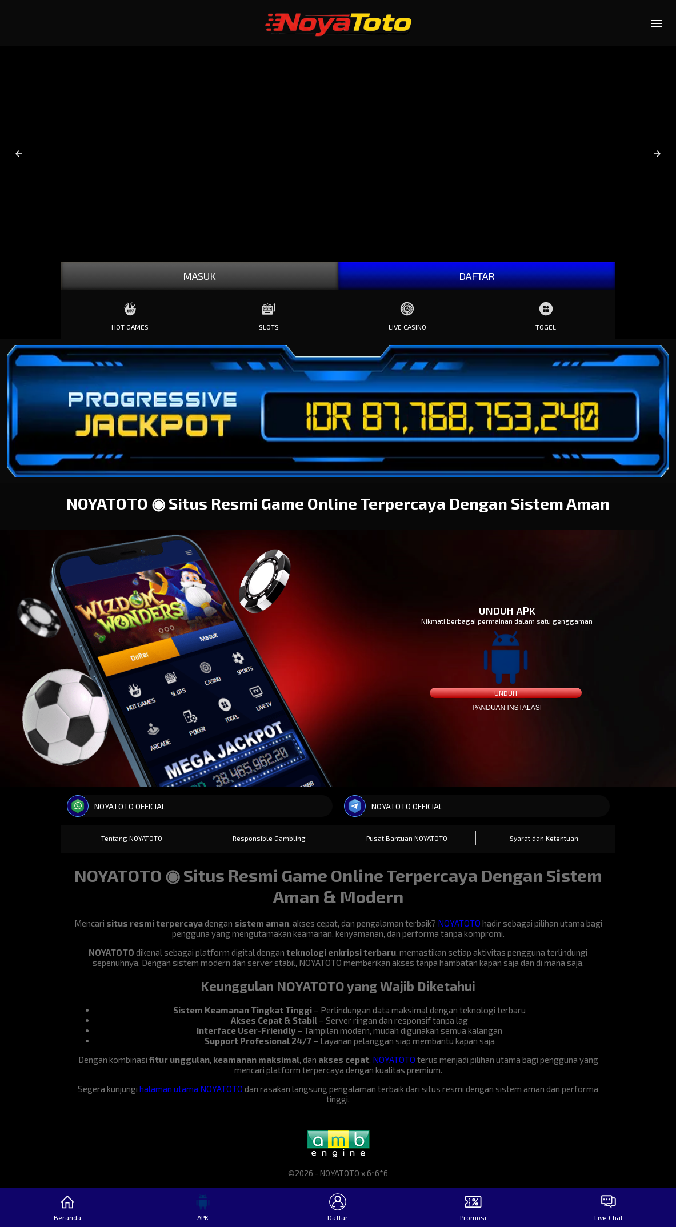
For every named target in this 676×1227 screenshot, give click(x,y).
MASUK (199, 276)
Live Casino (407, 313)
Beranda (67, 1207)
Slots (269, 313)
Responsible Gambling (269, 838)
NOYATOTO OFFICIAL (116, 806)
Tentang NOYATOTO (131, 838)
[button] (19, 153)
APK (202, 1207)
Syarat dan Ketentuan (544, 838)
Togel (545, 313)
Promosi (473, 1207)
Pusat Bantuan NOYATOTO (406, 838)
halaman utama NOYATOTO (191, 1089)
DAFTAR (477, 276)
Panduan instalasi (507, 708)
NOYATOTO (459, 923)
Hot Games (130, 313)
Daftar (337, 1207)
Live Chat (608, 1207)
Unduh (505, 693)
